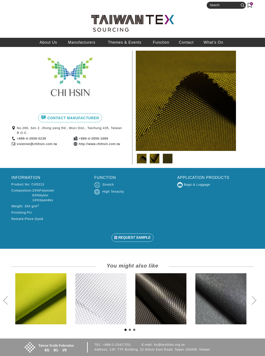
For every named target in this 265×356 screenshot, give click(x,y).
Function (161, 42)
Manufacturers (81, 42)
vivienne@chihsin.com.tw (37, 144)
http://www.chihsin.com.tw (99, 144)
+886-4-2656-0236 (31, 138)
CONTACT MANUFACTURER (70, 117)
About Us (48, 42)
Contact (186, 42)
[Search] (224, 5)
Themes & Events (124, 42)
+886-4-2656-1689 (93, 138)
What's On (213, 42)
